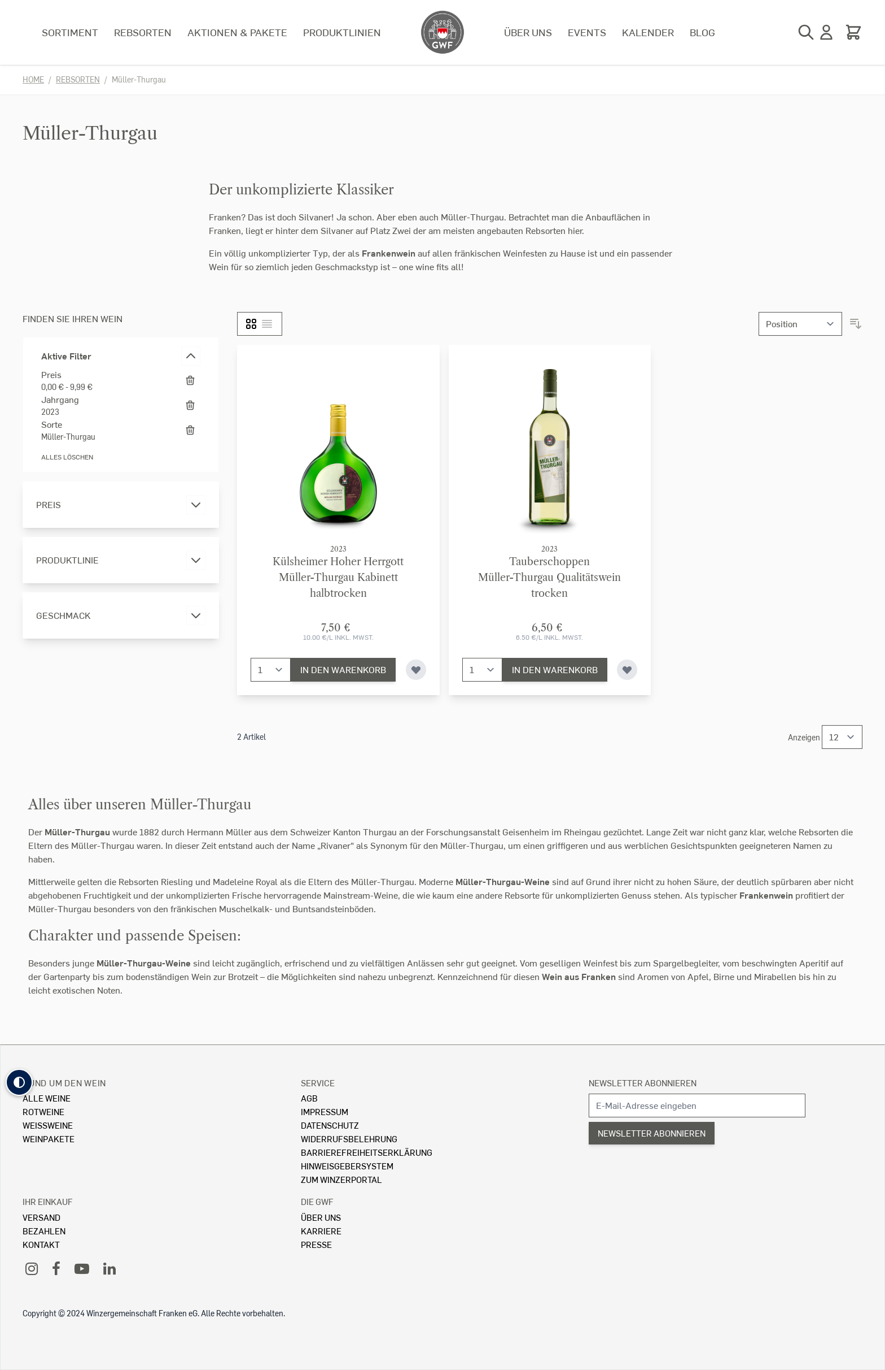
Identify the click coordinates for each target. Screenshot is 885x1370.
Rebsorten (143, 32)
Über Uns (321, 1217)
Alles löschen (67, 457)
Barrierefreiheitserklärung (366, 1152)
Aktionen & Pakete (237, 32)
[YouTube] (82, 1268)
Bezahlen (44, 1231)
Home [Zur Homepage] (33, 79)
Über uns (528, 32)
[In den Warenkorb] (343, 670)
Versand (41, 1217)
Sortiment (70, 32)
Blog (702, 32)
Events (587, 32)
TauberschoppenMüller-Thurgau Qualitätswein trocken (549, 578)
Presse (316, 1244)
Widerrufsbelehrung (349, 1138)
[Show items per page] (842, 737)
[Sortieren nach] (800, 324)
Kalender (648, 32)
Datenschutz (330, 1125)
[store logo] (442, 32)
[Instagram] (32, 1268)
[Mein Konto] (826, 32)
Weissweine (48, 1125)
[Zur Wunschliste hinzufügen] (416, 670)
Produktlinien (342, 32)
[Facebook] (56, 1268)
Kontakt (41, 1244)
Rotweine (43, 1111)
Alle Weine (47, 1098)
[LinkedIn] (109, 1268)
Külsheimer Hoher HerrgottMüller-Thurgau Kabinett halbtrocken (338, 578)
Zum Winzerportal (341, 1179)
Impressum (324, 1111)
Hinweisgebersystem (347, 1166)
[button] (19, 1082)
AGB (309, 1098)
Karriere (321, 1231)
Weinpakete (49, 1138)
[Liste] (267, 324)
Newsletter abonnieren (642, 1083)
